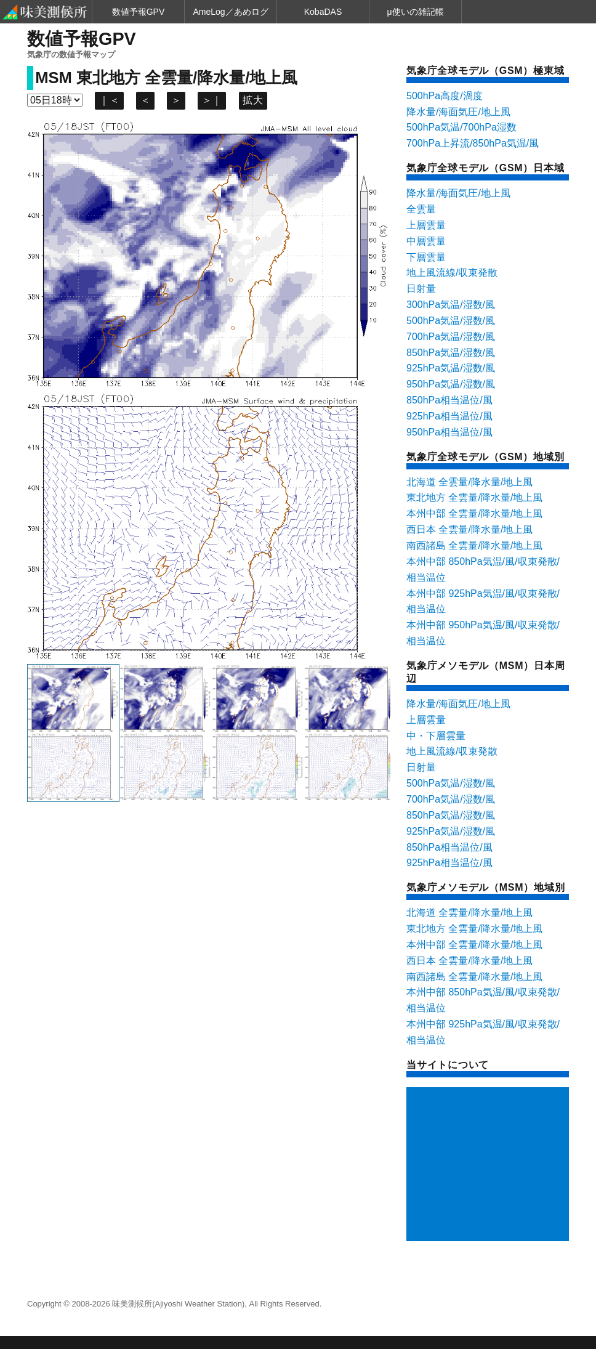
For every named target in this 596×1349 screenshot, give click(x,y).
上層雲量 (426, 225)
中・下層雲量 (435, 736)
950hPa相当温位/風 (449, 432)
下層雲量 (426, 257)
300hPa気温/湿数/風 (450, 304)
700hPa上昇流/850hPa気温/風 (472, 143)
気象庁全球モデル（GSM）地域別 (485, 457)
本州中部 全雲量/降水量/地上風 (474, 513)
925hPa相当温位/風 (449, 416)
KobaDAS (323, 12)
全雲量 (421, 209)
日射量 (421, 288)
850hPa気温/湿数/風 (450, 352)
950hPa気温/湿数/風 (450, 384)
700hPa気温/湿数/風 (450, 336)
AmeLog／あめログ (230, 12)
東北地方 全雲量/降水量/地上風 (474, 497)
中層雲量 (426, 241)
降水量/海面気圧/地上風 (458, 112)
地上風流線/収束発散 (451, 272)
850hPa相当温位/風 (449, 400)
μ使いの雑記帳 (415, 12)
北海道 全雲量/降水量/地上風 (469, 482)
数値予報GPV (138, 12)
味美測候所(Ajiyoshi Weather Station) (178, 1303)
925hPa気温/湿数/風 (450, 368)
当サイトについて (447, 1064)
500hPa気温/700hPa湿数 (461, 127)
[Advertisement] (490, 1165)
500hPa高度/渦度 (444, 96)
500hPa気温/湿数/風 (450, 320)
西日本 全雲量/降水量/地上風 (469, 529)
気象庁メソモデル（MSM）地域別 (485, 887)
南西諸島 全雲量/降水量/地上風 (474, 545)
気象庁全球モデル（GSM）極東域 (485, 70)
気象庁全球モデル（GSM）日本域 (485, 168)
